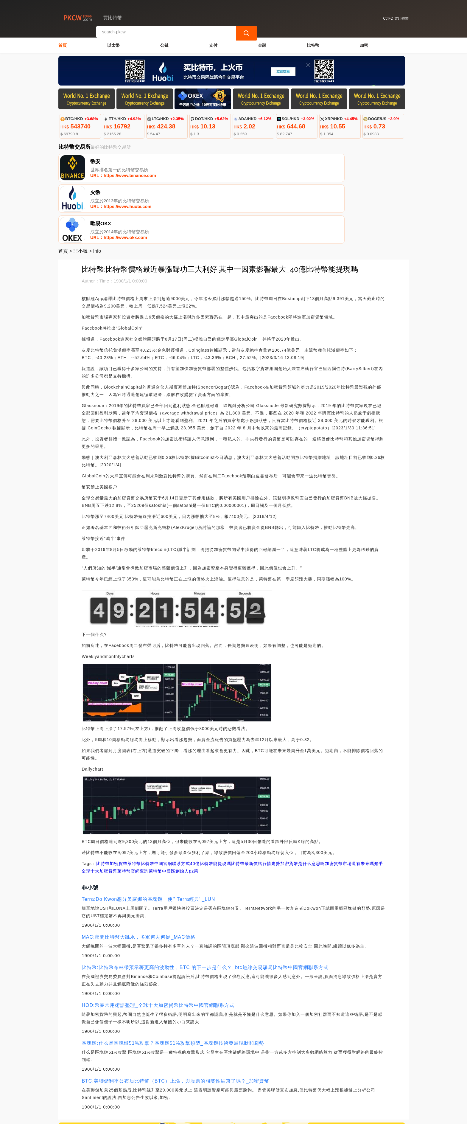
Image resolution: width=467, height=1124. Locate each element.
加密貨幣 (118, 804)
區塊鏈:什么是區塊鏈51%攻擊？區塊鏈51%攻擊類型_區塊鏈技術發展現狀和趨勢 (173, 983)
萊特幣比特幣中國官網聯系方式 (158, 804)
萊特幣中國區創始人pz (171, 811)
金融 (262, 43)
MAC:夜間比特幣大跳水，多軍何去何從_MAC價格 (138, 877)
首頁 (62, 43)
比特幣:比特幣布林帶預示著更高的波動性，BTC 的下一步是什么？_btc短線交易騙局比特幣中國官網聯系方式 (205, 908)
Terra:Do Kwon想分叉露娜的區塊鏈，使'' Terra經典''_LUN (148, 839)
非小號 (80, 191)
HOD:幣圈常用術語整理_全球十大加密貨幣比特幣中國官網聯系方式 (158, 945)
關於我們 (158, 1094)
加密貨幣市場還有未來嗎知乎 (354, 804)
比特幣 (313, 43)
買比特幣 (159, 1117)
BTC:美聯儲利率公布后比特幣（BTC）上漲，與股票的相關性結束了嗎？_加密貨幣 (175, 1021)
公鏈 (164, 43)
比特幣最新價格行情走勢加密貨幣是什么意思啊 (278, 804)
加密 (364, 43)
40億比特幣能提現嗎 (210, 804)
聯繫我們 (129, 1094)
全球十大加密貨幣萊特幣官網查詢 (115, 811)
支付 (213, 43)
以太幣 (113, 43)
